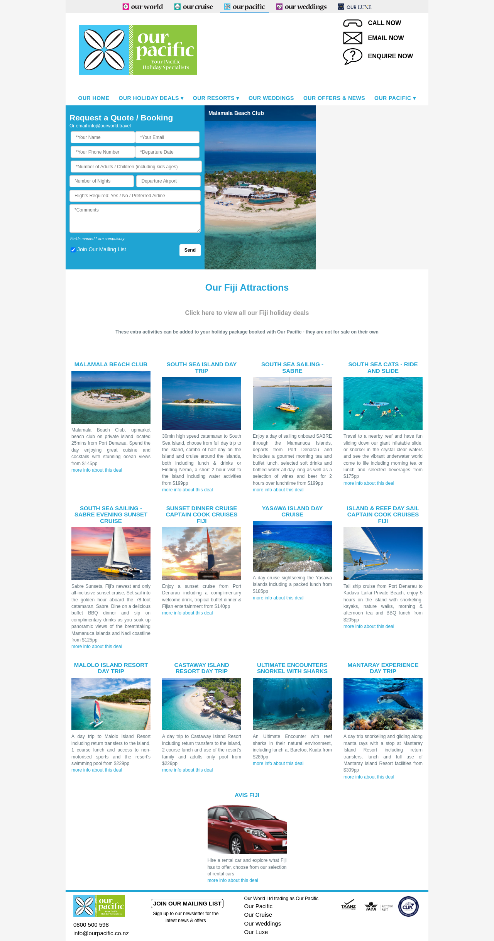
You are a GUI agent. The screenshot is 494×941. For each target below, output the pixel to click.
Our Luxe (256, 932)
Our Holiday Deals (149, 98)
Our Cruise (258, 914)
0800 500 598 (91, 924)
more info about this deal (96, 470)
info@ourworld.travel (109, 126)
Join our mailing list (187, 903)
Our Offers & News (334, 98)
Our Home (94, 98)
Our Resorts (214, 98)
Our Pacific (392, 98)
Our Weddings (271, 98)
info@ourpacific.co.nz (101, 933)
